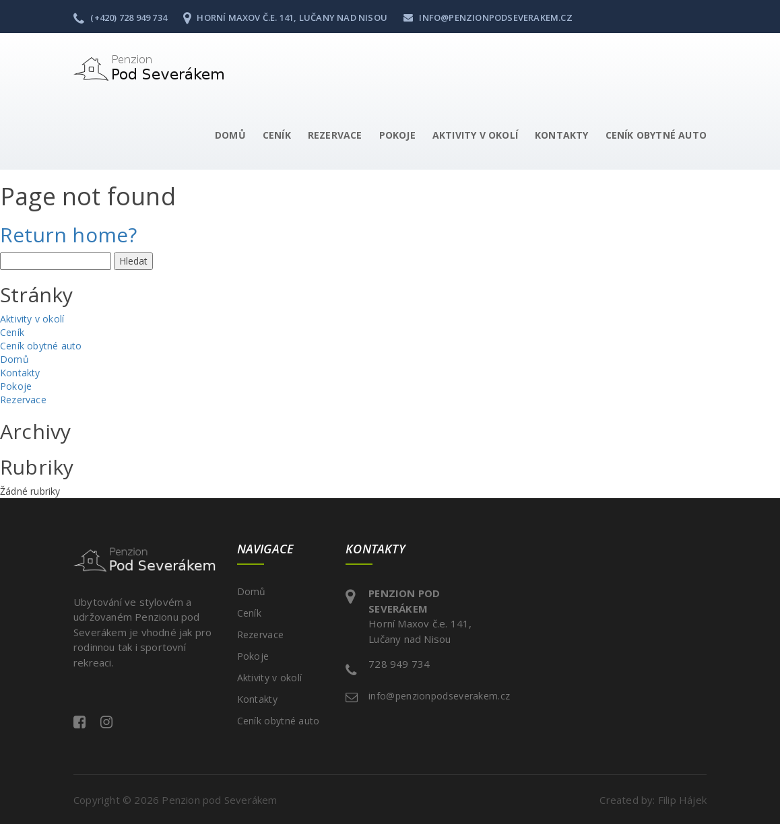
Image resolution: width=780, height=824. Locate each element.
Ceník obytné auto (656, 135)
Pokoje (397, 135)
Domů (230, 135)
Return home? (68, 234)
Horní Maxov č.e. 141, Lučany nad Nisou (285, 17)
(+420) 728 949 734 (120, 17)
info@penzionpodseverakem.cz (488, 17)
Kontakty (562, 135)
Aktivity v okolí (475, 135)
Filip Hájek (682, 799)
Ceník (277, 135)
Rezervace (335, 135)
